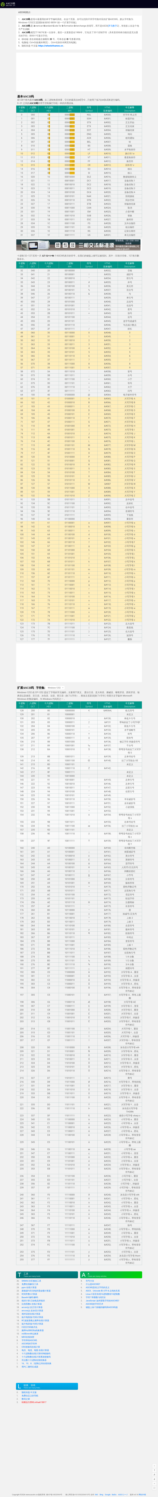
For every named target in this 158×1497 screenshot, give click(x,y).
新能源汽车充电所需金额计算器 (36, 1291)
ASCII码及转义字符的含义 (98, 1287)
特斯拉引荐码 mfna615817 (34, 1402)
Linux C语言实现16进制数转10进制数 (103, 1294)
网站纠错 (142, 1495)
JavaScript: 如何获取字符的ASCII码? (102, 1300)
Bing (101, 1495)
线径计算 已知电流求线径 (33, 1300)
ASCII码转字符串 (29, 1343)
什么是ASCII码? (93, 1284)
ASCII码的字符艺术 (94, 1304)
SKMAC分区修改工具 (31, 1281)
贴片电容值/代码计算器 (32, 1324)
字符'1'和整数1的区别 (95, 1297)
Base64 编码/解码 (30, 1297)
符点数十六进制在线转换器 (34, 1360)
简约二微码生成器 (30, 1367)
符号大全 (90, 1281)
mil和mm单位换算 (30, 1333)
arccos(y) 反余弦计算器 (32, 1310)
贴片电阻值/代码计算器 (32, 1317)
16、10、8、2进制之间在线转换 (36, 1363)
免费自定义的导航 (30, 1395)
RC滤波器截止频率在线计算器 (35, 1320)
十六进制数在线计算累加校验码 (36, 1357)
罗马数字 (112, 26)
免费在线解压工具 (30, 1284)
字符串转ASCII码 (29, 1340)
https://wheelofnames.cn (50, 45)
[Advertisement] (79, 72)
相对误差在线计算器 (31, 1314)
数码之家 (26, 1399)
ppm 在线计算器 (29, 1287)
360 (96, 1495)
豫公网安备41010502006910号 (77, 1495)
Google (107, 1495)
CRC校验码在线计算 (31, 1347)
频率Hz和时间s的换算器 (33, 1330)
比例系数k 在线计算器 (32, 1304)
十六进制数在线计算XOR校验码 (36, 1353)
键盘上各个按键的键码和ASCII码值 (102, 1307)
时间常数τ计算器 (29, 1294)
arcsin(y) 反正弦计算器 (32, 1307)
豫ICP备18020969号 (54, 1495)
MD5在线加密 (28, 1337)
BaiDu (114, 1495)
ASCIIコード (123, 1495)
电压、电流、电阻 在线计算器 (35, 1350)
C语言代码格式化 (30, 1327)
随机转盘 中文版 (29, 1392)
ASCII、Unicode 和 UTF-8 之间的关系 (103, 1291)
